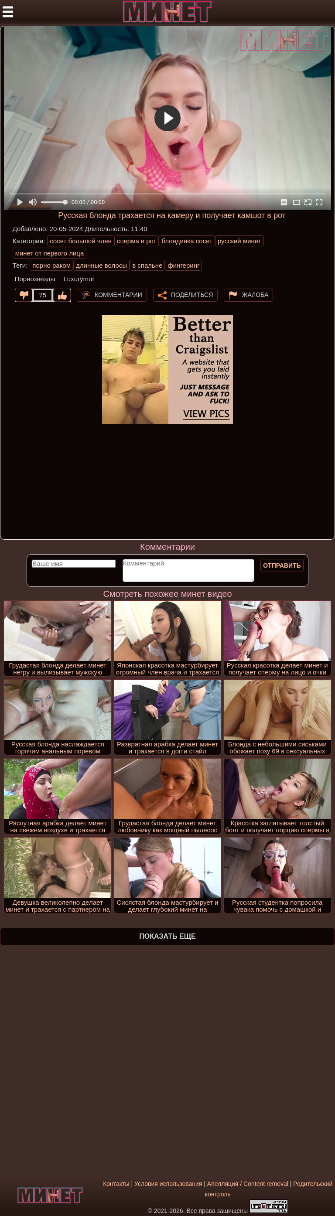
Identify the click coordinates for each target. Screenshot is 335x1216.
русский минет (239, 241)
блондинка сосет (186, 241)
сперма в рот (137, 241)
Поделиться (192, 294)
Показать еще (167, 936)
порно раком (51, 265)
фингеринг (183, 265)
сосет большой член (81, 241)
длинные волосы (101, 265)
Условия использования (168, 1183)
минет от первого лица (49, 253)
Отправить (282, 565)
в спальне (147, 265)
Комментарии (118, 294)
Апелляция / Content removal (247, 1183)
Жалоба (255, 294)
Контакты (116, 1183)
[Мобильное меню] (8, 12)
